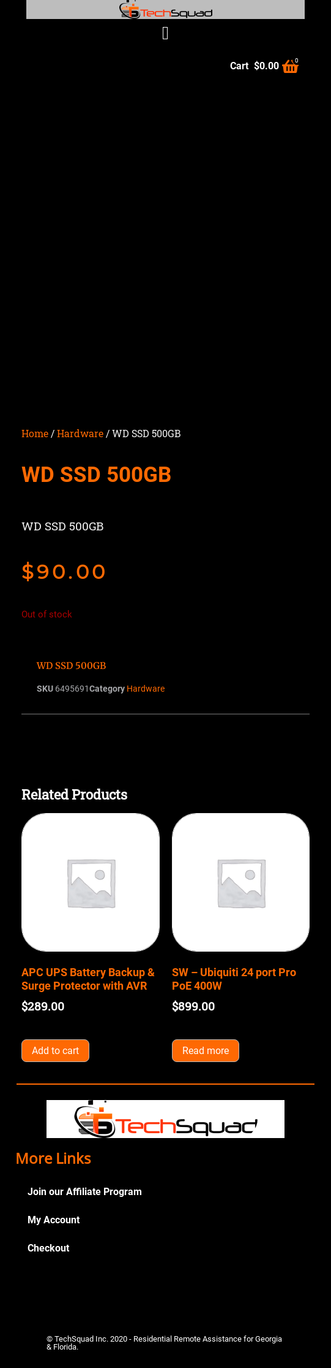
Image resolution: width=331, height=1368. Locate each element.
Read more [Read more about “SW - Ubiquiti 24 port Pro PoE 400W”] (205, 1051)
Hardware (80, 433)
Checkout (48, 1248)
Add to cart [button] (55, 1051)
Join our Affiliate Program (85, 1192)
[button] (166, 33)
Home (34, 433)
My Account (54, 1220)
